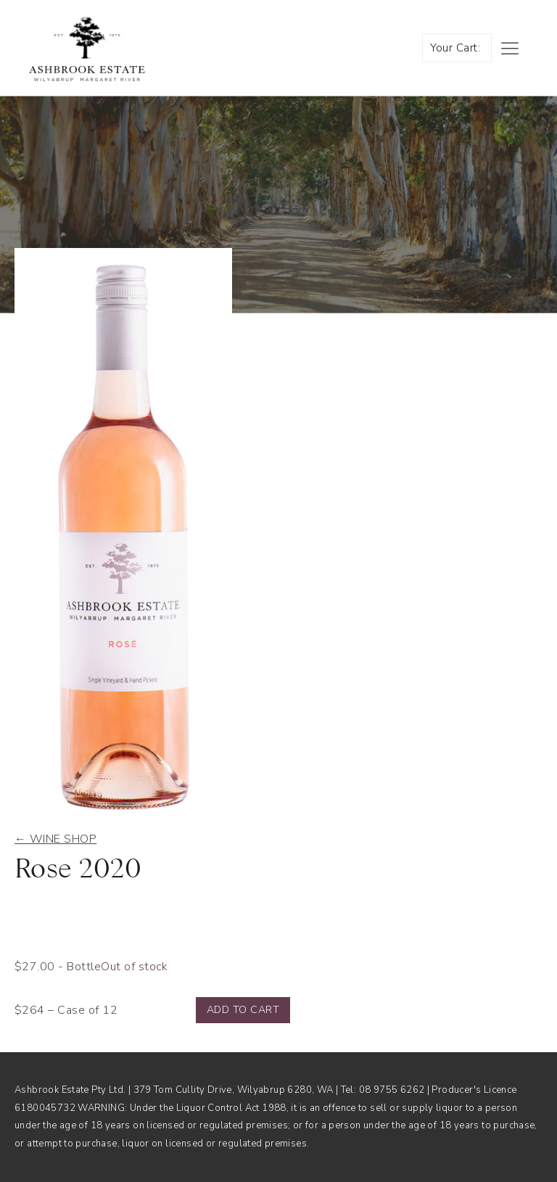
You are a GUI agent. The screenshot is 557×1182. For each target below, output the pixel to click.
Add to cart (243, 1010)
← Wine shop (55, 839)
